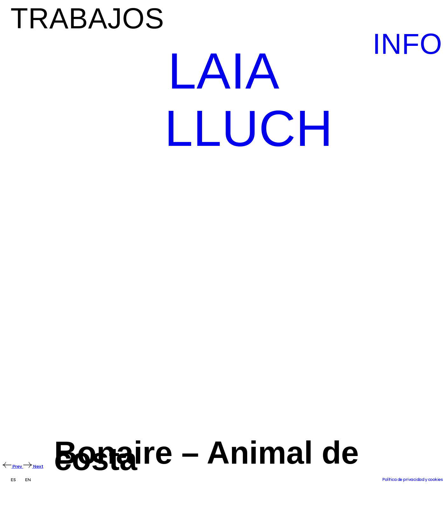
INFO (407, 44)
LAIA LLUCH (248, 99)
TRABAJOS (87, 18)
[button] (76, 19)
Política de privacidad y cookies (412, 479)
